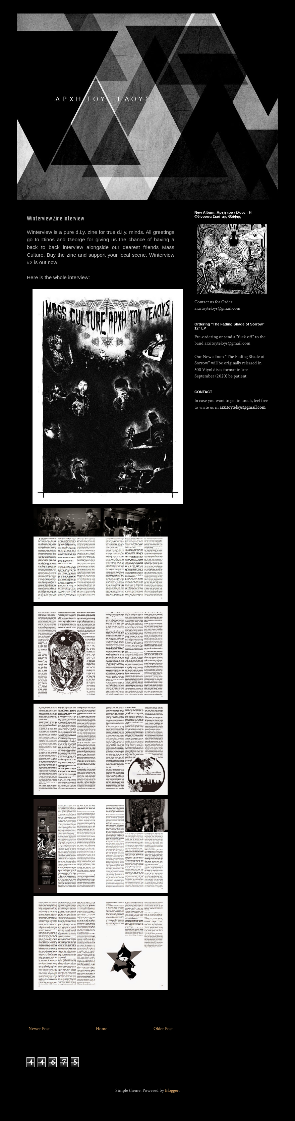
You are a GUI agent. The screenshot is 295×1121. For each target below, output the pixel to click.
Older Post (163, 1029)
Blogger (172, 1090)
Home (101, 1029)
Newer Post (39, 1029)
